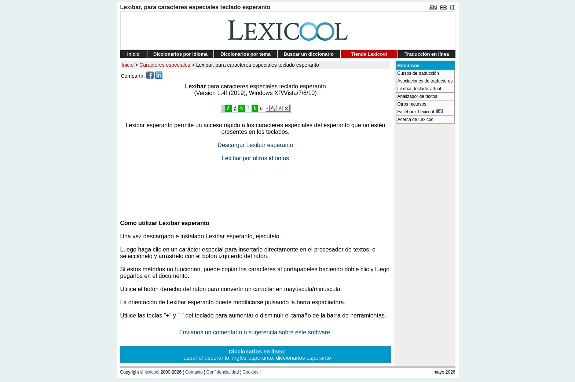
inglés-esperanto (252, 358)
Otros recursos (412, 104)
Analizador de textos (417, 96)
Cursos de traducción (418, 73)
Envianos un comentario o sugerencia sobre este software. (255, 332)
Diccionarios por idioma (180, 54)
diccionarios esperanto (303, 358)
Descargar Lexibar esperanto (255, 145)
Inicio (133, 54)
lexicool (151, 372)
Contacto (194, 372)
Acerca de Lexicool (416, 119)
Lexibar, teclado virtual (419, 88)
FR (443, 7)
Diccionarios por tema (245, 54)
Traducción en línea (426, 54)
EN (433, 7)
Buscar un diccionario (308, 54)
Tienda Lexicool (369, 54)
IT (452, 7)
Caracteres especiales (164, 65)
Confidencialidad (222, 372)
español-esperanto (206, 358)
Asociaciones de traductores (425, 81)
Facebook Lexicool (420, 111)
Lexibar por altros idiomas (255, 158)
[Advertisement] (255, 187)
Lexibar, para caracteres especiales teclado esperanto (257, 65)
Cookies (250, 372)
